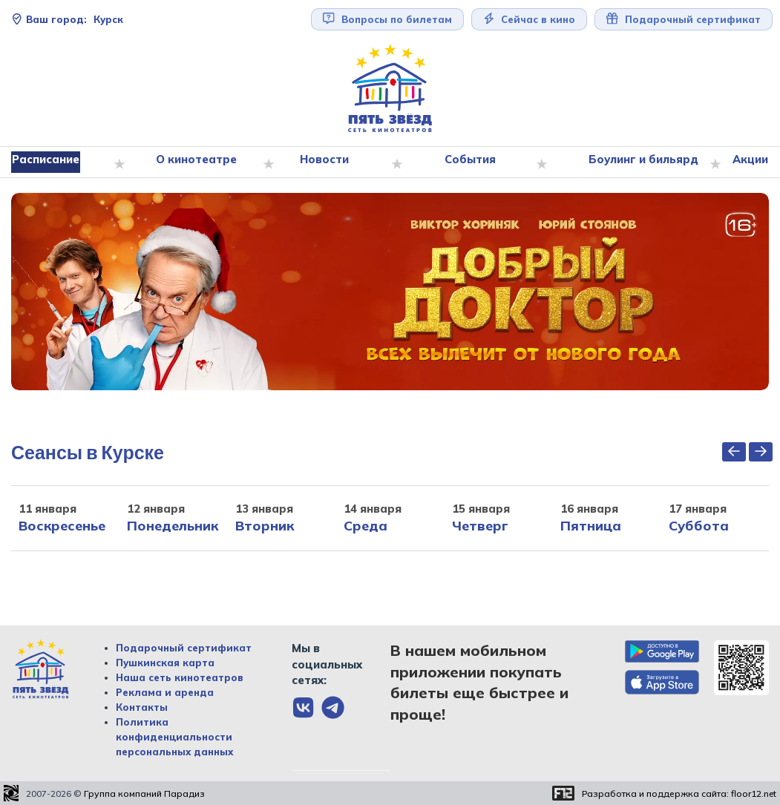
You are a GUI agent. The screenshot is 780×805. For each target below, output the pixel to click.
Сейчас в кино (529, 19)
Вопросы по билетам (387, 19)
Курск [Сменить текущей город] (67, 19)
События (468, 162)
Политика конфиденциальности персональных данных (174, 737)
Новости (326, 162)
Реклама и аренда (165, 692)
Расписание (52, 162)
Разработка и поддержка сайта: (679, 793)
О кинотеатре (199, 162)
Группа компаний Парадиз (144, 793)
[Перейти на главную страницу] (390, 88)
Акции (744, 162)
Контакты (142, 707)
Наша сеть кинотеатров (179, 677)
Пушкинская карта (165, 662)
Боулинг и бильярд (638, 162)
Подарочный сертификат (683, 19)
